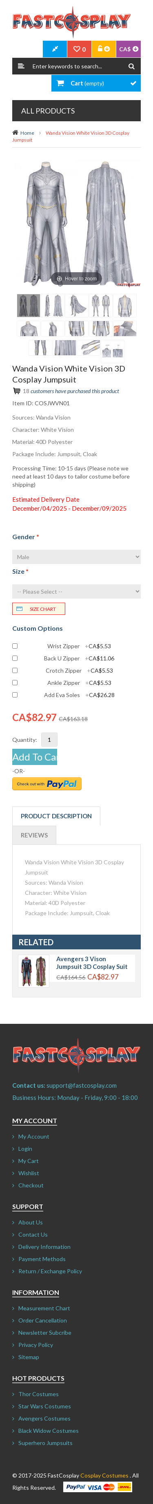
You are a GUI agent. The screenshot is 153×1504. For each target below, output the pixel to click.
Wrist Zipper (79, 646)
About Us (30, 1222)
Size (20, 571)
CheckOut (55, 49)
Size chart (43, 609)
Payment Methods (42, 1258)
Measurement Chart (44, 1308)
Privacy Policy (35, 1344)
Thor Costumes (38, 1393)
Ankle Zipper (79, 683)
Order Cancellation (42, 1320)
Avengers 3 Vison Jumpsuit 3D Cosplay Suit (92, 962)
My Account (33, 1136)
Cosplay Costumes (104, 1475)
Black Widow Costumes (48, 1430)
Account (104, 49)
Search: (21, 66)
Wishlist (28, 1173)
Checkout (31, 1185)
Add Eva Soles (79, 695)
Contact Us (33, 1234)
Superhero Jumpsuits (45, 1442)
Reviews (34, 835)
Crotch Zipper (79, 670)
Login (25, 1148)
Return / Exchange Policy (50, 1271)
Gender (25, 536)
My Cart (28, 1160)
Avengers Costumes (44, 1418)
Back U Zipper (79, 658)
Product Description (56, 816)
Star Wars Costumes (44, 1406)
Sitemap (28, 1356)
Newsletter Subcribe (44, 1332)
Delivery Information (44, 1246)
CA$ (125, 49)
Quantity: (24, 739)
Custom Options (37, 628)
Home (27, 133)
